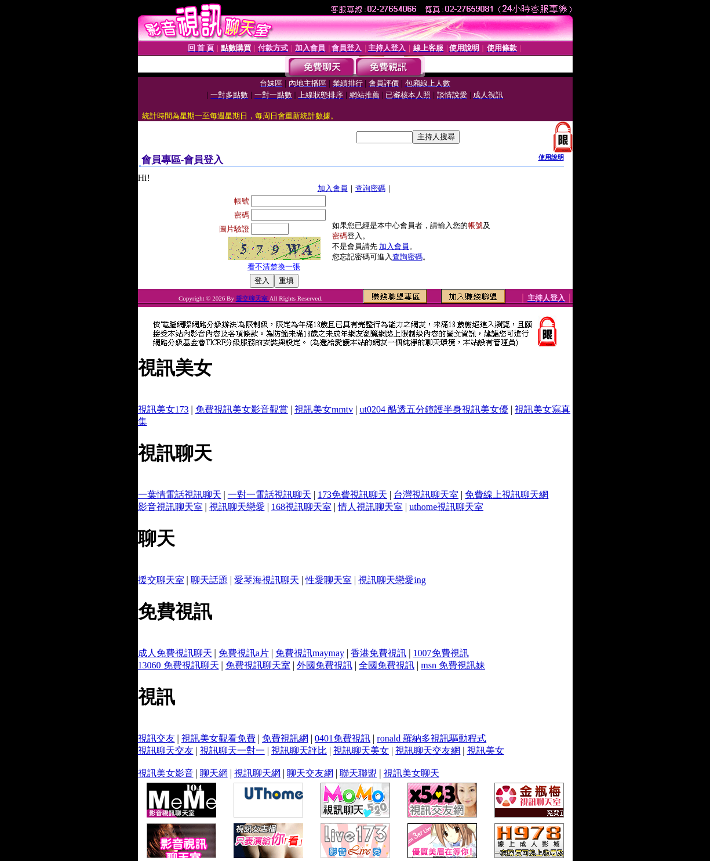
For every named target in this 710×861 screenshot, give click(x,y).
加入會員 (333, 188)
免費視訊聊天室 (257, 665)
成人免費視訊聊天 (175, 653)
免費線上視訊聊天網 (506, 495)
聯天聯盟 (358, 773)
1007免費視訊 (441, 653)
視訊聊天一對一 (232, 750)
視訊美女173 (163, 409)
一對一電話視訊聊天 (269, 495)
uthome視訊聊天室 (446, 507)
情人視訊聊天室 (370, 507)
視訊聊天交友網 (427, 750)
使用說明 (551, 157)
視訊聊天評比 (299, 750)
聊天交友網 (310, 773)
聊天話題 (209, 580)
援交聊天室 (253, 298)
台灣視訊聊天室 (426, 495)
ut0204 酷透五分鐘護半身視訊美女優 (433, 409)
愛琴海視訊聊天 (266, 580)
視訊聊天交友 (166, 750)
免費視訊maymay (309, 653)
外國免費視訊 (324, 665)
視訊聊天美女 (361, 750)
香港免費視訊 (378, 653)
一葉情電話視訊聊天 (179, 495)
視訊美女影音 (166, 773)
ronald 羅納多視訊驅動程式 (431, 738)
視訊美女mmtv (323, 409)
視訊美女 (485, 750)
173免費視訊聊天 (352, 495)
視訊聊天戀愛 (237, 507)
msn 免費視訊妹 (453, 665)
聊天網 (214, 773)
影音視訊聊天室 (170, 507)
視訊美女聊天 (411, 773)
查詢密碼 (370, 188)
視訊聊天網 (257, 773)
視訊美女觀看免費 (218, 738)
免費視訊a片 (244, 653)
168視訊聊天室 (301, 507)
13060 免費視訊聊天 (178, 665)
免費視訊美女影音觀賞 (241, 409)
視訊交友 (156, 738)
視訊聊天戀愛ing (391, 580)
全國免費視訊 (386, 665)
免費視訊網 (285, 738)
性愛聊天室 (328, 580)
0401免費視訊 (342, 738)
